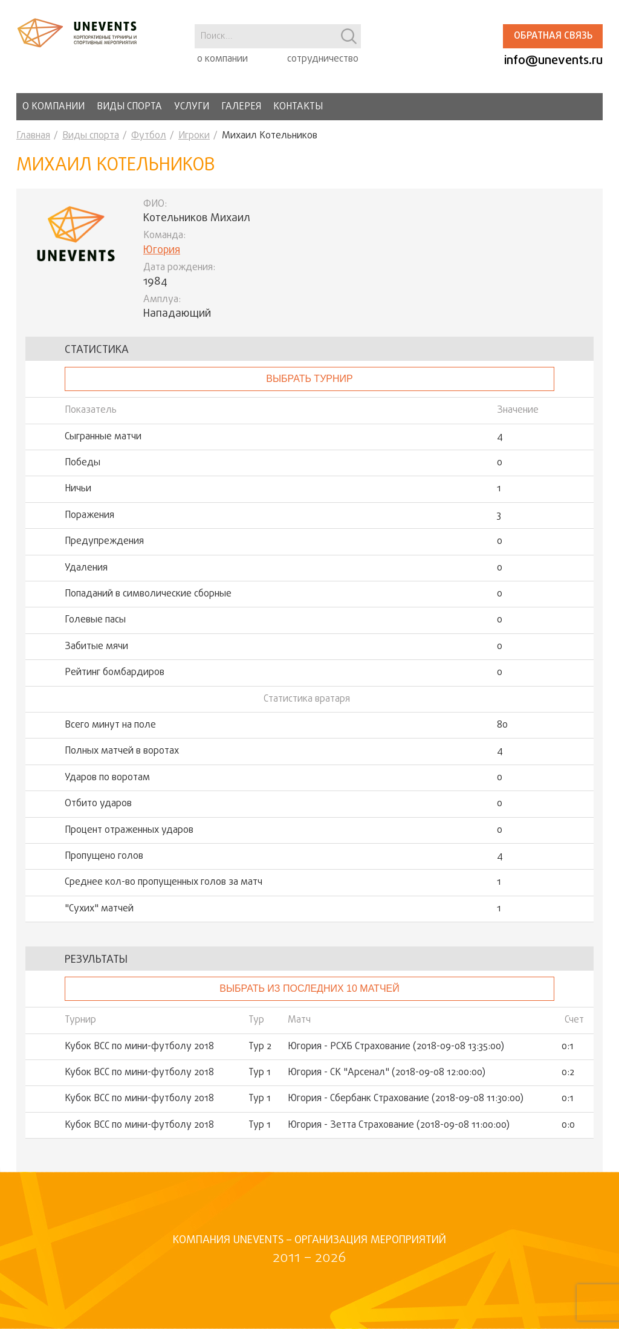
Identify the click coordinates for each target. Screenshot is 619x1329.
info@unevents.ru (553, 60)
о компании (222, 59)
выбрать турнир (309, 378)
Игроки (194, 136)
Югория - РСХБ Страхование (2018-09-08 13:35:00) (396, 1046)
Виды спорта (129, 107)
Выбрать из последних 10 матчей (309, 988)
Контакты (298, 107)
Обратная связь (553, 36)
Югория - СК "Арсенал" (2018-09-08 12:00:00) (386, 1072)
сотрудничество (322, 59)
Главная (33, 136)
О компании (53, 107)
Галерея (241, 107)
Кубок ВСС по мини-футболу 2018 (139, 1046)
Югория (161, 250)
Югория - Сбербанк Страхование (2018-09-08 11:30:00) (405, 1098)
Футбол (148, 136)
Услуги (191, 107)
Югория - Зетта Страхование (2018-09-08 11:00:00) (399, 1125)
